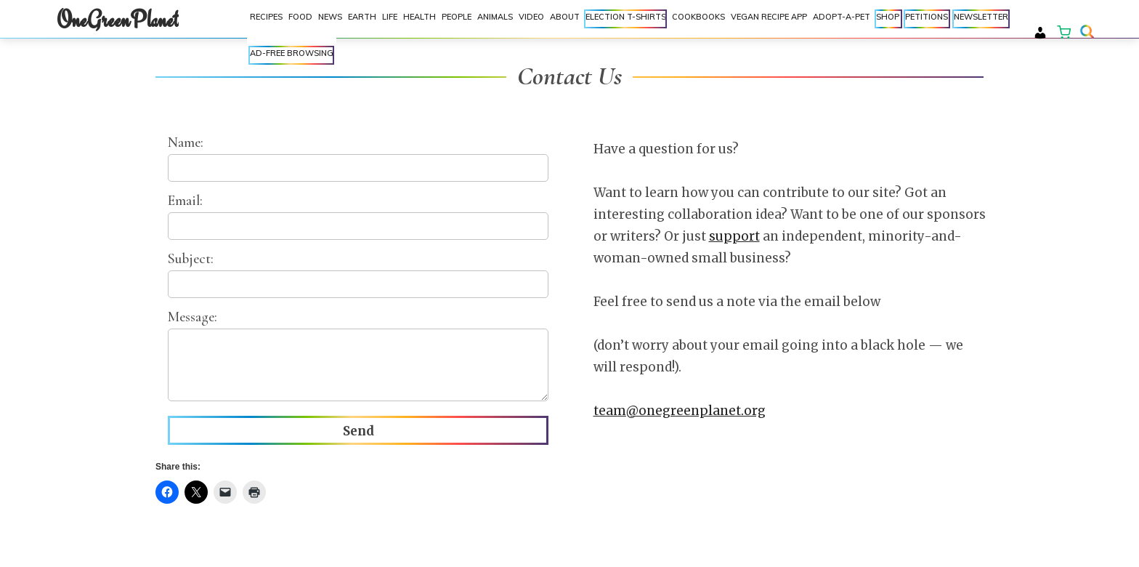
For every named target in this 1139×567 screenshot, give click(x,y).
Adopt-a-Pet (841, 17)
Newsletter (981, 20)
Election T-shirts (625, 20)
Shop (887, 20)
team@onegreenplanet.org (679, 411)
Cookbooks (698, 17)
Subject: (358, 274)
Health (419, 20)
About (565, 20)
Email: (358, 216)
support (734, 236)
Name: (358, 158)
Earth (362, 20)
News (330, 20)
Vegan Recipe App (769, 17)
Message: (358, 357)
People (456, 20)
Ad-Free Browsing (291, 53)
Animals (495, 20)
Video (531, 20)
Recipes (266, 20)
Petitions (926, 17)
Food (300, 20)
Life (389, 20)
